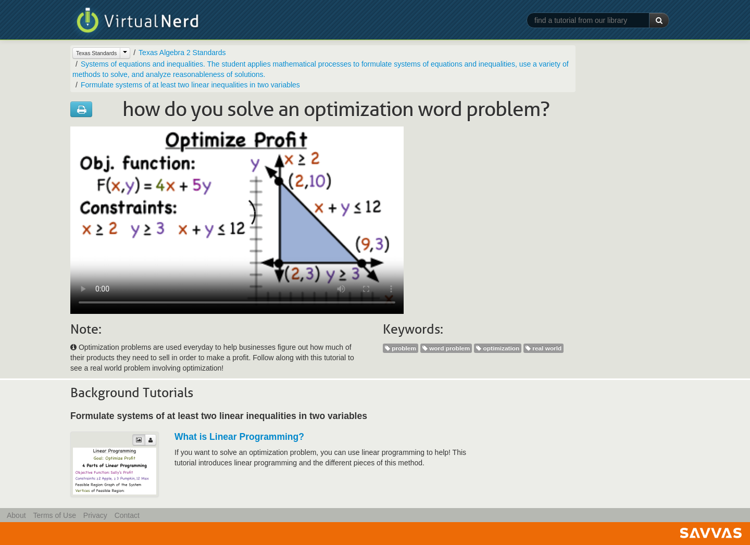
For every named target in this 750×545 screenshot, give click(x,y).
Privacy (95, 515)
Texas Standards (96, 53)
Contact (127, 515)
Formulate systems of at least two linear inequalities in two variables (190, 85)
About (16, 515)
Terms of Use (54, 515)
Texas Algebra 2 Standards (182, 52)
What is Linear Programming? (239, 437)
